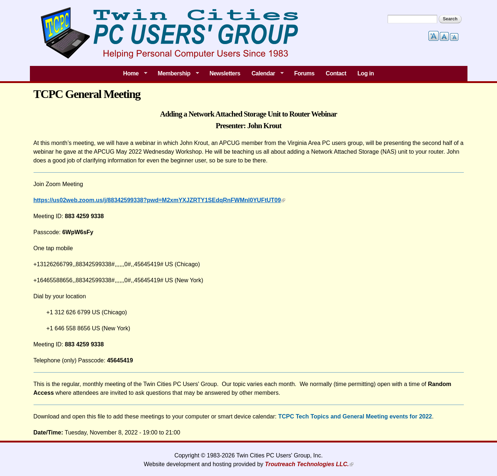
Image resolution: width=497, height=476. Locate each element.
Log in (365, 73)
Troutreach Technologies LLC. (307, 464)
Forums (304, 73)
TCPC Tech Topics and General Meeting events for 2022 (355, 416)
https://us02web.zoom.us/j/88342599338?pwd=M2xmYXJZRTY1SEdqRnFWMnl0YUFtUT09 (157, 200)
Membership (175, 73)
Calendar (265, 73)
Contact (336, 73)
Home (132, 73)
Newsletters (224, 73)
